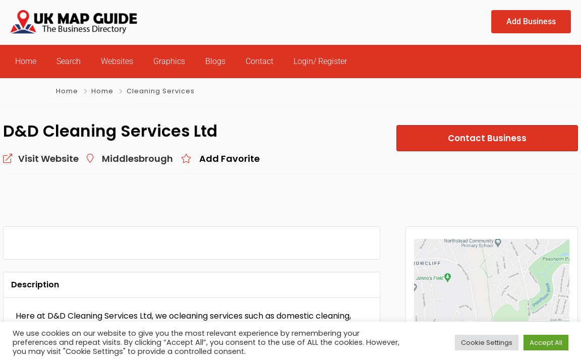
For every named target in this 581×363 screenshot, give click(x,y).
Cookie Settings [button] (486, 342)
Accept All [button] (546, 342)
